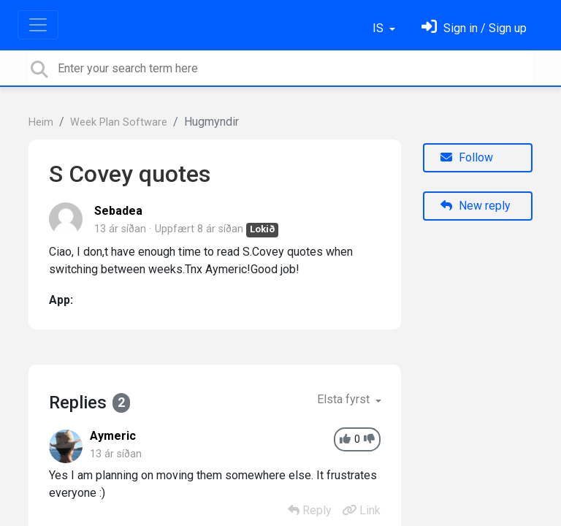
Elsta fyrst (345, 399)
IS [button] (379, 28)
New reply (475, 206)
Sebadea (118, 211)
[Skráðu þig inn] (474, 28)
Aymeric (113, 436)
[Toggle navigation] (38, 24)
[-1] (369, 439)
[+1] (345, 439)
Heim (40, 122)
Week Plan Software (118, 122)
